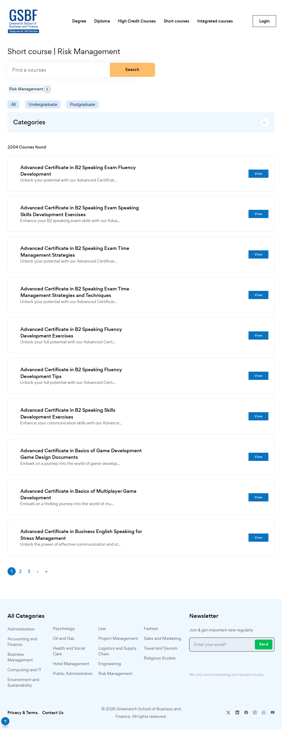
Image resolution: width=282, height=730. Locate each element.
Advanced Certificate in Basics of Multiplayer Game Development (79, 495)
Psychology (64, 629)
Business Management (20, 657)
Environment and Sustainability (23, 682)
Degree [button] (78, 21)
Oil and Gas (63, 639)
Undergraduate (43, 104)
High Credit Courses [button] (137, 21)
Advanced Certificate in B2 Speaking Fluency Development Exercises (71, 333)
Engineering (109, 664)
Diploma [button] (101, 21)
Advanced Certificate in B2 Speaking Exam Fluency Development (78, 171)
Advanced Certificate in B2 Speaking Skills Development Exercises (68, 414)
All (13, 104)
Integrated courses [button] (216, 21)
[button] (141, 122)
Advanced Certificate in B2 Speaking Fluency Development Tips (71, 373)
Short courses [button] (177, 21)
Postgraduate (82, 104)
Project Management (118, 639)
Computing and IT (24, 670)
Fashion (151, 629)
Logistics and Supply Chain (117, 651)
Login (264, 21)
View (259, 173)
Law (102, 629)
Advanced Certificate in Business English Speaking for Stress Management (81, 535)
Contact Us (52, 713)
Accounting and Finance (22, 642)
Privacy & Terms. (23, 713)
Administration (21, 629)
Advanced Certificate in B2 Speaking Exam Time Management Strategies (75, 252)
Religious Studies (160, 658)
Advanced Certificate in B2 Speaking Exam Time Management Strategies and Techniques (75, 292)
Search (133, 70)
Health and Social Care (69, 651)
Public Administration (73, 674)
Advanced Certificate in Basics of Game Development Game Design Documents (81, 454)
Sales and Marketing (162, 639)
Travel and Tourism (161, 649)
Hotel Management (71, 664)
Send (263, 645)
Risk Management (115, 674)
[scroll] (5, 721)
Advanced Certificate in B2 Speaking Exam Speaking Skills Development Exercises (80, 211)
